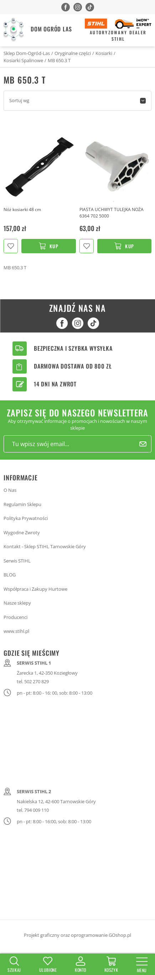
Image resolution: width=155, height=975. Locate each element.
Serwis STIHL (17, 561)
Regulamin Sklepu (22, 504)
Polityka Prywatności (26, 518)
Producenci (15, 617)
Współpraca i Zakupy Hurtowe (35, 589)
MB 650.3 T (59, 60)
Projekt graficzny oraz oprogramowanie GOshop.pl (77, 935)
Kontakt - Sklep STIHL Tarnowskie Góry (45, 546)
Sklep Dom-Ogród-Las (27, 53)
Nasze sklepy (17, 603)
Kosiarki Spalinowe (23, 60)
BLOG (10, 574)
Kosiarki (103, 53)
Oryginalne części (73, 53)
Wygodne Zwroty (22, 532)
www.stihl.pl (16, 631)
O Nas (10, 490)
